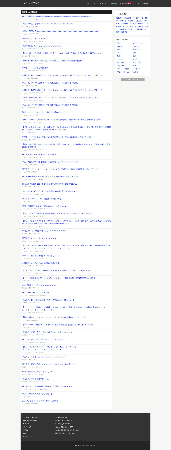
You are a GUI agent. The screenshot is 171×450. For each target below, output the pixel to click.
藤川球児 (133, 26)
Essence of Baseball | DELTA (64, 427)
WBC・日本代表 (123, 69)
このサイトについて (91, 3)
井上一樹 (124, 23)
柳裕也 (140, 26)
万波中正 (139, 21)
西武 (134, 56)
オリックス (137, 49)
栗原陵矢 (131, 21)
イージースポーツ (29, 436)
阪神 (119, 43)
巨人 (119, 49)
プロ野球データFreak (61, 417)
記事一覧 (103, 3)
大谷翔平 (119, 18)
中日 (119, 53)
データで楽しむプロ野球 (62, 424)
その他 (135, 72)
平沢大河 (136, 18)
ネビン (125, 26)
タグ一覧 (137, 3)
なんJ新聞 (123, 3)
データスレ (137, 69)
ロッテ (135, 59)
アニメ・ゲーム (123, 72)
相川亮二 (141, 23)
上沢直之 (122, 21)
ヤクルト (120, 59)
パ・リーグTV (27, 427)
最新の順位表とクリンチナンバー (65, 433)
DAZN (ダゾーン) (28, 433)
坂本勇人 (122, 29)
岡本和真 (133, 23)
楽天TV (25, 430)
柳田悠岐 (124, 32)
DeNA (119, 46)
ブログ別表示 (113, 3)
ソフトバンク (138, 43)
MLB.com (26, 424)
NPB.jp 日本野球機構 (30, 421)
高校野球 (120, 65)
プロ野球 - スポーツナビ (31, 417)
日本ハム (136, 46)
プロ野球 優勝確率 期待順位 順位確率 (67, 430)
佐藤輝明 (139, 29)
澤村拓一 (131, 29)
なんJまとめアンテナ (31, 3)
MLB (134, 65)
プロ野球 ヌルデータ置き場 (63, 421)
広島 (119, 56)
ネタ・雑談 (137, 62)
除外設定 (145, 3)
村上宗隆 (127, 18)
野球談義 (120, 62)
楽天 (134, 53)
